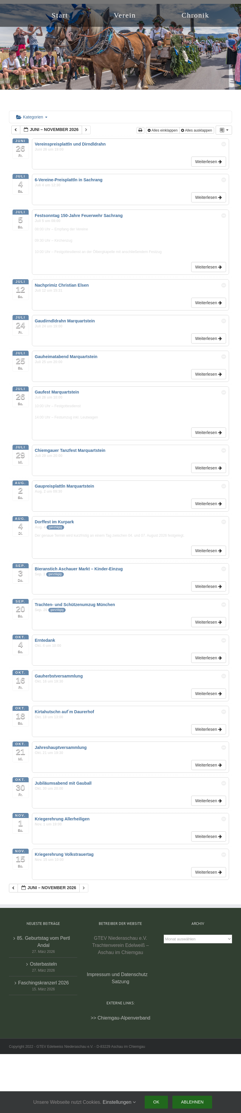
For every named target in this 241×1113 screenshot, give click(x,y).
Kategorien (31, 117)
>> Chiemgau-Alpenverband (120, 1017)
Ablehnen (192, 1102)
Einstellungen (119, 1102)
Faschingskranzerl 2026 (43, 982)
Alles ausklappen (197, 130)
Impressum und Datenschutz (117, 974)
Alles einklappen (163, 130)
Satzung (120, 981)
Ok (156, 1102)
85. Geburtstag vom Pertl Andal (43, 942)
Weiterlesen (209, 161)
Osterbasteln (43, 964)
